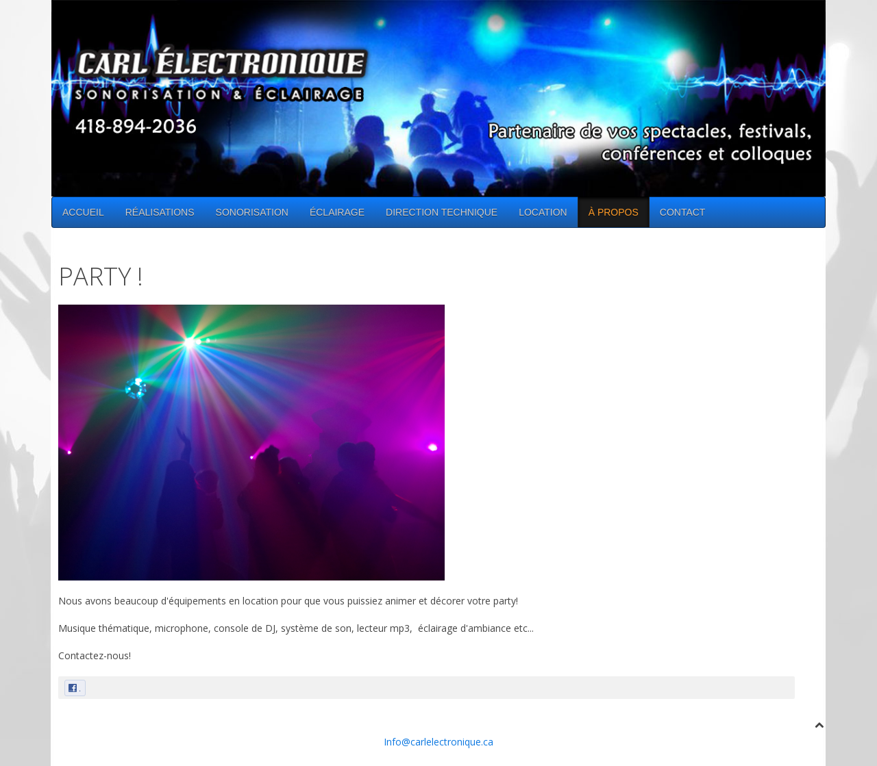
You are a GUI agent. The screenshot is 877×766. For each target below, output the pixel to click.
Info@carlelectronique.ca (438, 741)
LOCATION (543, 212)
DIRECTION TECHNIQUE (441, 212)
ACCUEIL (83, 212)
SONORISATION (252, 212)
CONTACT (683, 212)
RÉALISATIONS (160, 212)
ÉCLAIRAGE (337, 212)
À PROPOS (614, 212)
